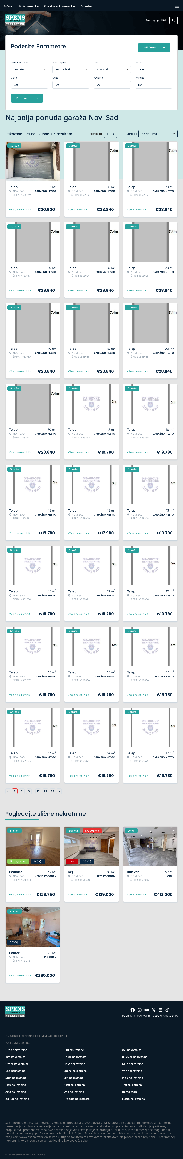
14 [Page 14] (52, 788)
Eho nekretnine (15, 1068)
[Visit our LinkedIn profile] (160, 1007)
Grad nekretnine (16, 1047)
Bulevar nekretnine (134, 1054)
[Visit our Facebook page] (132, 1007)
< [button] (8, 789)
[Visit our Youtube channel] (146, 1007)
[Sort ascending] (107, 131)
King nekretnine (74, 1082)
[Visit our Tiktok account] (167, 1007)
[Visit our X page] (153, 1007)
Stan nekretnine (15, 1075)
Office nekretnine (17, 1061)
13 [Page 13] (45, 788)
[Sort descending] (113, 131)
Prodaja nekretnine (77, 1096)
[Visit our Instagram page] (139, 1007)
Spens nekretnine (75, 1068)
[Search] (173, 20)
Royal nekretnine (75, 1054)
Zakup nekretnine (17, 1096)
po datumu (149, 131)
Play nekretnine (132, 1075)
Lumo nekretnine (133, 1096)
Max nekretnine (15, 1082)
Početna (8, 6)
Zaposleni (86, 6)
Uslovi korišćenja (165, 1013)
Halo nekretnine (74, 1061)
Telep (141, 67)
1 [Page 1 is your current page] (14, 788)
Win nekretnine (132, 1068)
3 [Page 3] (29, 788)
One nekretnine (74, 1089)
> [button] (59, 789)
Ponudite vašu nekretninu (59, 6)
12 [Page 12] (38, 788)
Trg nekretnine (132, 1082)
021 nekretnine (132, 1047)
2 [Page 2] (22, 788)
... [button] (34, 788)
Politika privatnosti (136, 1013)
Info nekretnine (15, 1054)
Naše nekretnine (29, 6)
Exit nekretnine (73, 1075)
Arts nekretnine (15, 1089)
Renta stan (129, 1089)
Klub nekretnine (132, 1061)
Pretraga (27, 95)
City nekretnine (74, 1047)
